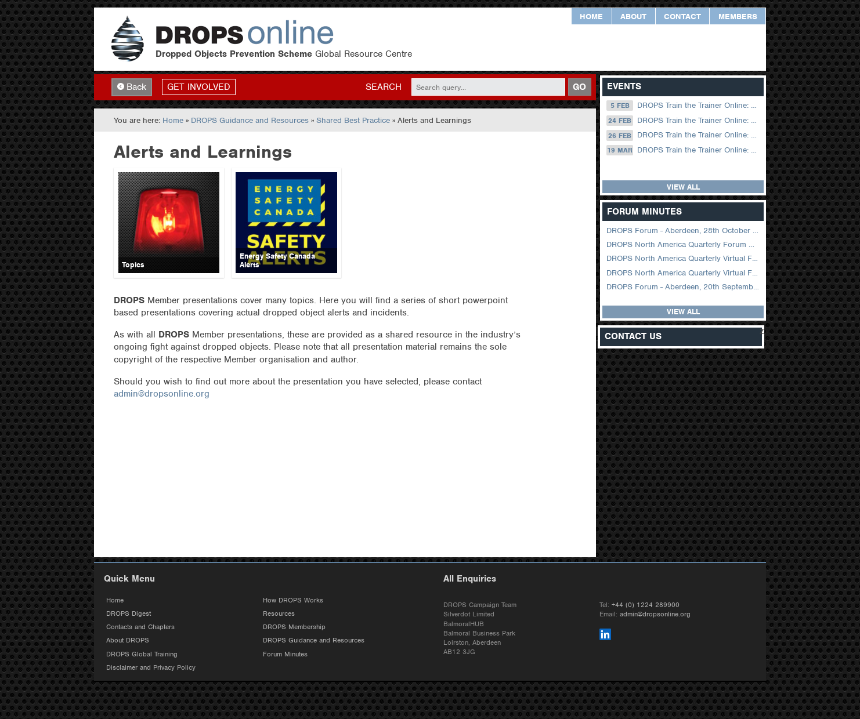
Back (131, 87)
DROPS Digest (128, 613)
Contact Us (633, 336)
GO (579, 87)
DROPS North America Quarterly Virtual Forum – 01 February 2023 (683, 273)
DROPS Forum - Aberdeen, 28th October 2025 (683, 230)
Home (591, 16)
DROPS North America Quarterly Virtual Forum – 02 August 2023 (683, 258)
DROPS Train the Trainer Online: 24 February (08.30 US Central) (683, 120)
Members (737, 16)
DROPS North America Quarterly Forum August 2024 (683, 244)
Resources (279, 613)
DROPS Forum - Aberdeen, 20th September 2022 (683, 287)
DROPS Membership (294, 626)
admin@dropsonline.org (161, 394)
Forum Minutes (285, 654)
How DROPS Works (293, 600)
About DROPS (127, 640)
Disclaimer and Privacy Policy (151, 667)
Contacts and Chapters (140, 626)
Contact (682, 16)
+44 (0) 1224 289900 (646, 604)
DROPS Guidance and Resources (250, 120)
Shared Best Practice (353, 120)
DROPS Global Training (142, 654)
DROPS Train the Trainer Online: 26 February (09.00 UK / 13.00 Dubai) (683, 135)
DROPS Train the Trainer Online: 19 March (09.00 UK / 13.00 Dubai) (683, 150)
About (633, 16)
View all (683, 187)
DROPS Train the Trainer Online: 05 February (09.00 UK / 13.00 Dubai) (683, 105)
